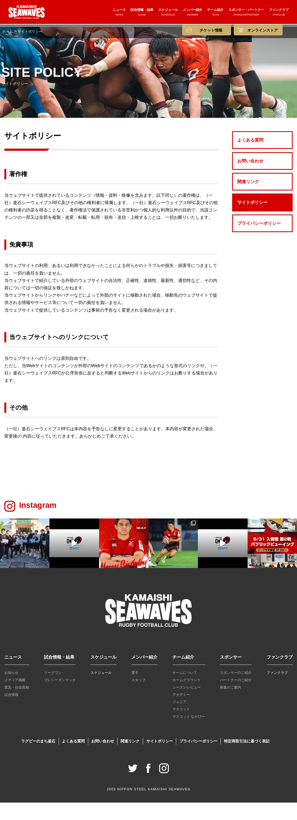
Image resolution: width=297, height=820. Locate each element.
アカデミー (181, 712)
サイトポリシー (252, 219)
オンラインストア (262, 30)
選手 (134, 690)
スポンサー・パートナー (246, 12)
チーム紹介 (215, 12)
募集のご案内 (230, 705)
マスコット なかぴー (188, 734)
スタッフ (138, 697)
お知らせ (11, 690)
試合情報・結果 (142, 12)
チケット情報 (211, 30)
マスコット (181, 726)
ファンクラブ (279, 12)
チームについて (184, 690)
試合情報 (11, 712)
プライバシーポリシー (259, 240)
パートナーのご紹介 (236, 697)
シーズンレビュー (186, 705)
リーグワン (53, 690)
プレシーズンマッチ (60, 697)
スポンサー (231, 674)
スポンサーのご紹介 (236, 690)
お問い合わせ (250, 178)
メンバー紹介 (192, 12)
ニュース (119, 12)
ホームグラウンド (186, 697)
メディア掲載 (15, 697)
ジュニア (179, 719)
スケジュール (168, 12)
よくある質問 (250, 157)
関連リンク (248, 199)
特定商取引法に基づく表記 (247, 758)
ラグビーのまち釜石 (38, 758)
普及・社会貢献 (16, 705)
